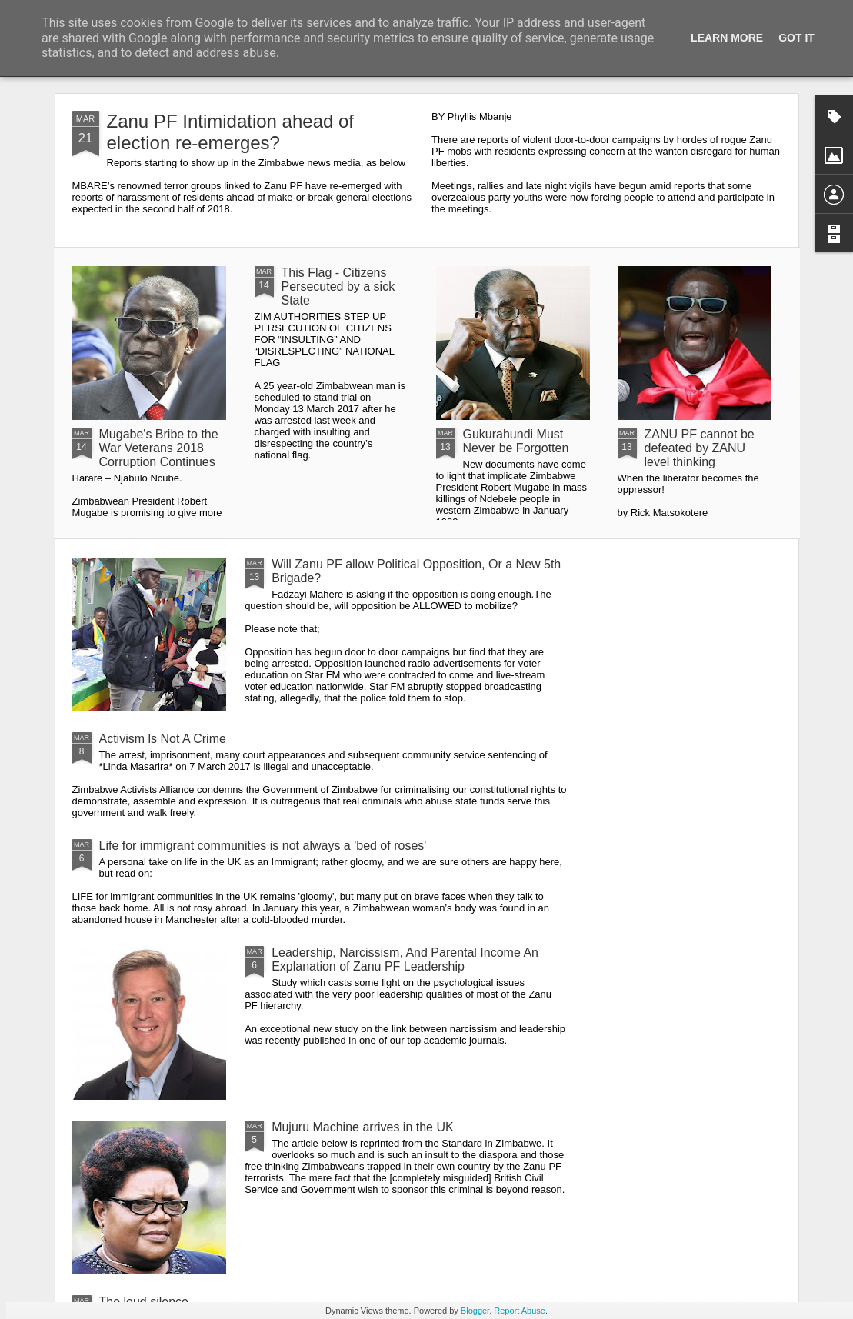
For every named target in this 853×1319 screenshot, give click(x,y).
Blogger (475, 1310)
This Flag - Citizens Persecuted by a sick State (338, 286)
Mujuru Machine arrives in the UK (363, 1127)
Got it (796, 38)
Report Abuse (519, 1310)
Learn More (727, 38)
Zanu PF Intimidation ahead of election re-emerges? (231, 132)
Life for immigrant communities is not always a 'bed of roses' (263, 845)
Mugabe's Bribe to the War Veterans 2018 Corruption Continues (158, 448)
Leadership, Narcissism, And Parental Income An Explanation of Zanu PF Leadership (405, 959)
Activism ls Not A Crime (162, 738)
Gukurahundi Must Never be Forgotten (516, 441)
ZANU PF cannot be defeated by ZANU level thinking (700, 448)
